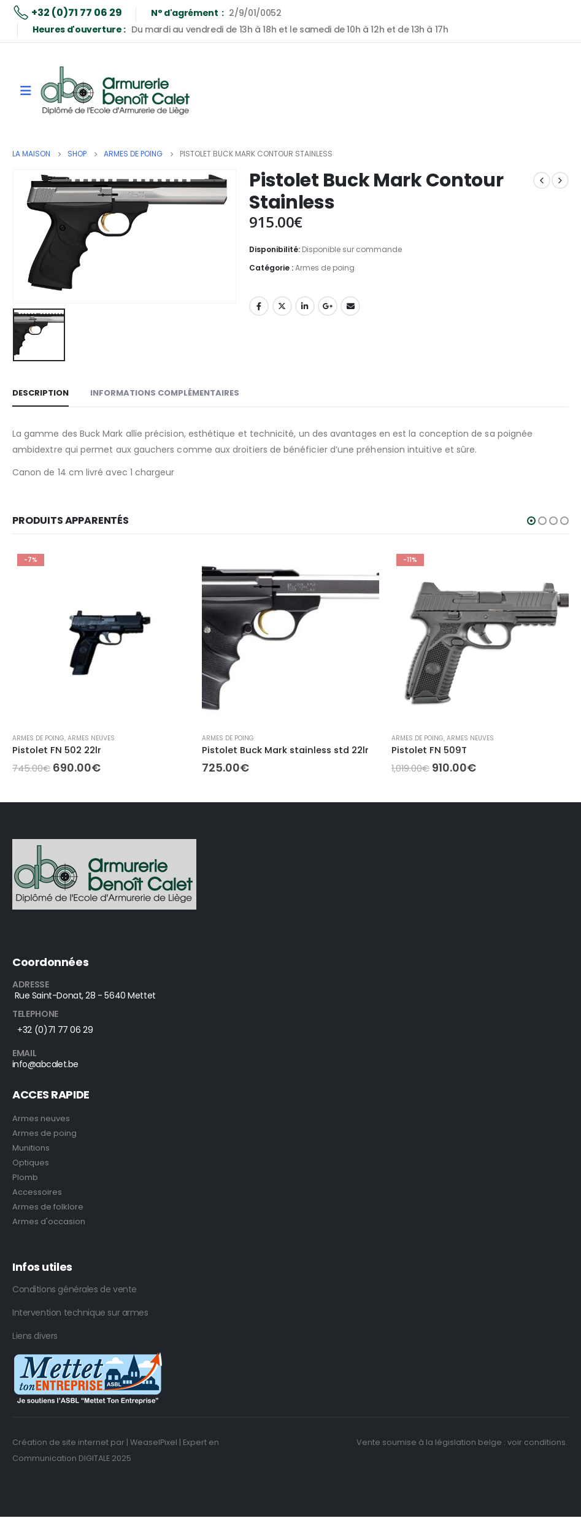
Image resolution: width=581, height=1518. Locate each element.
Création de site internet (60, 1442)
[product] (101, 637)
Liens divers (35, 1336)
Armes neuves (91, 738)
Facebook (259, 306)
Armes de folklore (47, 1207)
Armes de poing (325, 268)
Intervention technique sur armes (80, 1312)
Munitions (31, 1148)
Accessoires (37, 1192)
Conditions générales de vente (74, 1289)
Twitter (282, 306)
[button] (531, 520)
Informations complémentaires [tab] (164, 393)
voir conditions (536, 1442)
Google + (327, 306)
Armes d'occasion (48, 1221)
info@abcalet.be (45, 1064)
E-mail (350, 306)
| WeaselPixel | (153, 1442)
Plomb (25, 1177)
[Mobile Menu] (25, 90)
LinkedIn (305, 306)
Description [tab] (40, 393)
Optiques (30, 1162)
